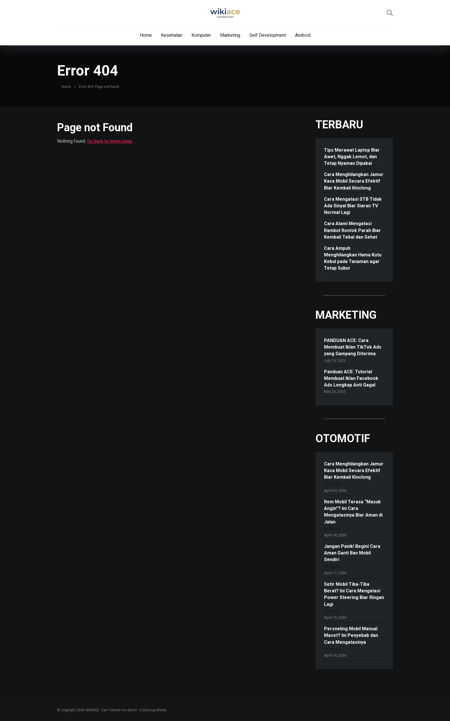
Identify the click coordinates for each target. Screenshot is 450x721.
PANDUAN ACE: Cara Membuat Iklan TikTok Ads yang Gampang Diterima (352, 347)
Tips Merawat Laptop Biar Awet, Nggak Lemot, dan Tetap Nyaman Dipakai (352, 156)
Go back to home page (109, 141)
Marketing (230, 35)
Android (303, 35)
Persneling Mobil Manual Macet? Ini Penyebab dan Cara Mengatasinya (351, 635)
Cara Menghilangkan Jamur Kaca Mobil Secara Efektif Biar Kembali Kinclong (353, 181)
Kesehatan (171, 35)
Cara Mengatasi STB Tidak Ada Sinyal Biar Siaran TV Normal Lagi (353, 205)
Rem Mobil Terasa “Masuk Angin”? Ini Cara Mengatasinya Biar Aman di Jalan (353, 512)
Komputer (201, 35)
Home (146, 35)
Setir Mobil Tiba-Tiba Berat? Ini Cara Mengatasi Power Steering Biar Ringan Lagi (354, 594)
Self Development (267, 35)
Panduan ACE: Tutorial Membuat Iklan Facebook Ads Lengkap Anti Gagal (351, 378)
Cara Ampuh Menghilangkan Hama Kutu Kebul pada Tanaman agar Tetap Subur (352, 258)
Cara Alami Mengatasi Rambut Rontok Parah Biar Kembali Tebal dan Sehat (352, 230)
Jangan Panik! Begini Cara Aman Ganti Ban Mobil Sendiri (352, 553)
